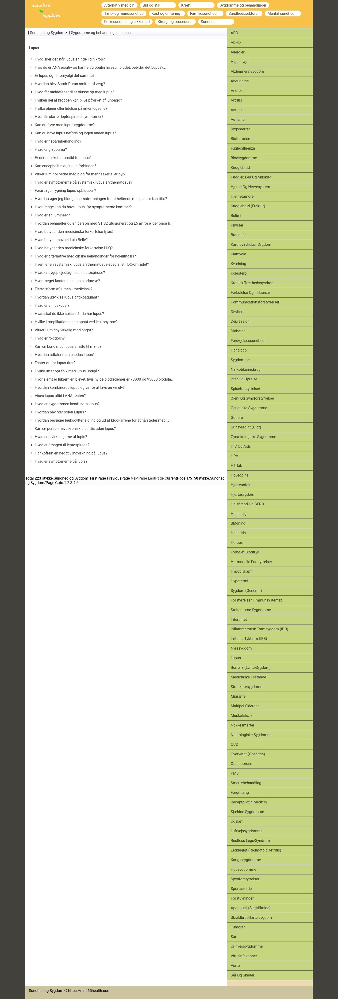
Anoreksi (238, 90)
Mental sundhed (281, 13)
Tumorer (238, 927)
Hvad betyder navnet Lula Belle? (61, 240)
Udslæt (236, 821)
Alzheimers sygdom (247, 71)
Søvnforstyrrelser (245, 879)
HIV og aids (241, 446)
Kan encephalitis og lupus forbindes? (65, 166)
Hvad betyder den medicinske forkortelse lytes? (74, 231)
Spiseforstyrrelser (245, 388)
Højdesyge (239, 62)
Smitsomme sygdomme (251, 610)
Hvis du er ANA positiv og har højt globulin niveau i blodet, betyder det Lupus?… (100, 67)
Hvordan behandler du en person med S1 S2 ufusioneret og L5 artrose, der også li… (103, 223)
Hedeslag (238, 513)
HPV (234, 456)
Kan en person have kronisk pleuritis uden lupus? (75, 428)
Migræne (238, 696)
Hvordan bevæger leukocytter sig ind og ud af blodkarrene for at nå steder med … (102, 420)
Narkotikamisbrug (246, 369)
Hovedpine (240, 475)
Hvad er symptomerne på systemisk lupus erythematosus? (83, 182)
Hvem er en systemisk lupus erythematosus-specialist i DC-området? (92, 264)
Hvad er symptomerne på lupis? (61, 461)
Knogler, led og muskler (251, 177)
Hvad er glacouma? (51, 149)
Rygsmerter (240, 129)
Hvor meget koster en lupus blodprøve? (67, 281)
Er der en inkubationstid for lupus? (63, 157)
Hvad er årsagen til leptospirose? (62, 445)
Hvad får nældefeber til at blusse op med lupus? (74, 92)
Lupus (125, 32)
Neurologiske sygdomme (252, 735)
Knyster (237, 225)
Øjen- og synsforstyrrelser (252, 398)
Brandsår (238, 235)
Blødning (238, 523)
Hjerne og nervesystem (250, 187)
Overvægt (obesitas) (248, 754)
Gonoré (237, 417)
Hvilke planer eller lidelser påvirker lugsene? (71, 108)
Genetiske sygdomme (249, 408)
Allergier (238, 52)
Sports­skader (242, 888)
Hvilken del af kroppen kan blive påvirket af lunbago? (78, 100)
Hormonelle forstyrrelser (251, 562)
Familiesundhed (203, 13)
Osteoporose (241, 763)
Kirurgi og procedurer (175, 21)
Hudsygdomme (243, 869)
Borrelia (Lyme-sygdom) (251, 667)
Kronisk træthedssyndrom (253, 283)
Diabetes (238, 331)
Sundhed (208, 21)
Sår (233, 937)
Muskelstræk (241, 715)
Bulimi (236, 215)
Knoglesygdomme (246, 860)
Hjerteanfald (241, 485)
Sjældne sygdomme (247, 812)
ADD (234, 33)
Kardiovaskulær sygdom (251, 244)
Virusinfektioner (244, 956)
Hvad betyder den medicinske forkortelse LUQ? (74, 248)
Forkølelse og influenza (250, 292)
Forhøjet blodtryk (245, 552)
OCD (234, 744)
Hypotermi (239, 581)
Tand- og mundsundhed (124, 13)
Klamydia (238, 254)
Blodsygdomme (244, 158)
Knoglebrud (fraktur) (248, 206)
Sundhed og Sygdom (47, 32)
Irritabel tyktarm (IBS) (249, 638)
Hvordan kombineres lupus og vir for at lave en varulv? (80, 387)
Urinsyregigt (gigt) (246, 427)
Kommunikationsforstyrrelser (255, 302)
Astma (236, 110)
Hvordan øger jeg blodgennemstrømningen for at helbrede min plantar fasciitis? (101, 199)
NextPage (139, 478)
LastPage (156, 478)
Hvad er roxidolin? (50, 338)
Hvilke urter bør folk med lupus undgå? (67, 371)
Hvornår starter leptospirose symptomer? (69, 116)
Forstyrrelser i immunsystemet (256, 600)
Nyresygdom (241, 648)
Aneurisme (240, 81)
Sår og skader (242, 975)
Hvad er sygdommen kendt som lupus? (67, 404)
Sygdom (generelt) (246, 590)
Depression (240, 321)
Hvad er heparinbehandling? (58, 141)
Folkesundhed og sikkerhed (127, 21)
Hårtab (236, 465)
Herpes (237, 542)
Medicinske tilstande (248, 677)
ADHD (236, 42)
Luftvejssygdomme (247, 831)
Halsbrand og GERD (247, 504)
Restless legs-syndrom (250, 840)
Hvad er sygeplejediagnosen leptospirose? (70, 272)
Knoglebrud (240, 167)
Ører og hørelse (244, 379)
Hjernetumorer (243, 196)
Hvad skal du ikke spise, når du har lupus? (69, 313)
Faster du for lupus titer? (55, 363)
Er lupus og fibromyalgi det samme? (64, 75)
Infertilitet (239, 619)
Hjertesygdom (242, 494)
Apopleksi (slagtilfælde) (251, 908)
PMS (235, 773)
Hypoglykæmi (242, 571)
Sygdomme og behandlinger (243, 5)
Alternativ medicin (119, 5)
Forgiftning (240, 792)
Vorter (236, 965)
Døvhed (237, 312)
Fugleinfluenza (243, 148)
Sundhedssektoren (244, 13)
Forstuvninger (242, 898)
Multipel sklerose (245, 706)
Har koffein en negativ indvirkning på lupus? (71, 453)
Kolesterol (239, 273)
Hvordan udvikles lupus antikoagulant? (67, 297)
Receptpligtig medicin (249, 802)
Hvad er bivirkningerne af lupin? (61, 437)
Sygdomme (240, 360)
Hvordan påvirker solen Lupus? (60, 412)
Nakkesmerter (242, 725)
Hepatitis (238, 533)
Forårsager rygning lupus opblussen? (65, 190)
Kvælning (238, 263)
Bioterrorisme (242, 138)
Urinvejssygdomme (247, 946)
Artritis (236, 100)
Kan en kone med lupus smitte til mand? (68, 346)
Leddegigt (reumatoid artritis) (256, 850)
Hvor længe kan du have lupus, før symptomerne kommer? (83, 207)
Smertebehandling (246, 783)
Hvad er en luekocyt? (52, 305)
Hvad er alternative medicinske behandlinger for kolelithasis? (85, 256)
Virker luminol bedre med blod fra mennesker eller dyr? (80, 174)
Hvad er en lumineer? (52, 215)
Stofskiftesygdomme (248, 687)
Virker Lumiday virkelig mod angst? (64, 330)
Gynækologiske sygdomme (253, 437)
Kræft (186, 5)
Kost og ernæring (166, 13)
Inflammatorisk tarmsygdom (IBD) (259, 629)
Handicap (239, 350)
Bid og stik (151, 5)
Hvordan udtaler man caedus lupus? (65, 354)
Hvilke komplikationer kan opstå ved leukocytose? (76, 322)
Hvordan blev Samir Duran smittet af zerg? (70, 84)
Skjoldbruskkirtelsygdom (251, 917)
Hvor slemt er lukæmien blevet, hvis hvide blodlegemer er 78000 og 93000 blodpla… (104, 379)
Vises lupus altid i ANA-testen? (60, 396)
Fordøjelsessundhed (248, 340)
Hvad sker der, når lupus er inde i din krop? (70, 59)
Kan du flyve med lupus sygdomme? (65, 125)
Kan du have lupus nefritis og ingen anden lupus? (75, 133)
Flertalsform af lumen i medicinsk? (63, 289)
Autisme (238, 119)
